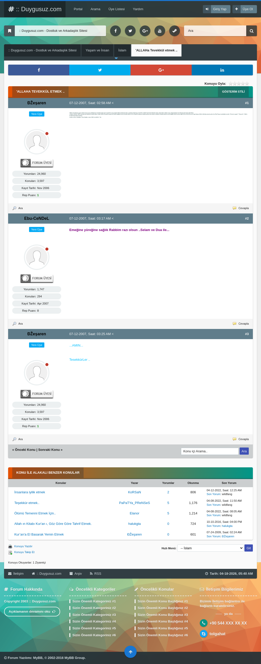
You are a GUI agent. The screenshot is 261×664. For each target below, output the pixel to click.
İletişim (16, 573)
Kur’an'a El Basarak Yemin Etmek (39, 534)
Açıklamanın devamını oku (32, 611)
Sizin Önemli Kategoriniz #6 (94, 635)
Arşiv (76, 573)
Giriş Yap (219, 9)
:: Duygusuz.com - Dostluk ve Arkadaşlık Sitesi (42, 50)
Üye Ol (248, 9)
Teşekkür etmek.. (26, 503)
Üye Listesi (117, 9)
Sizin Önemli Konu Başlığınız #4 (163, 621)
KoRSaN (134, 492)
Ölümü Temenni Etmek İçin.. (35, 513)
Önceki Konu (25, 450)
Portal (78, 9)
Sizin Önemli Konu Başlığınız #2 (163, 608)
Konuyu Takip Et (24, 552)
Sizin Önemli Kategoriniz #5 (94, 628)
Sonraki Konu (49, 450)
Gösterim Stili (233, 91)
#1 (247, 103)
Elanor (134, 513)
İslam (122, 50)
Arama (95, 9)
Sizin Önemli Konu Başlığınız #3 (163, 615)
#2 (247, 218)
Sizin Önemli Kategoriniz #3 (94, 615)
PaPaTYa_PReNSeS (134, 503)
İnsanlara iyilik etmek (29, 492)
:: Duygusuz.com (34, 9)
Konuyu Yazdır (23, 546)
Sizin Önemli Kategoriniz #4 (94, 621)
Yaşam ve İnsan (97, 50)
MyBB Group (74, 658)
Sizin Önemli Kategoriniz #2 (94, 608)
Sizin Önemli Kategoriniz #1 (94, 601)
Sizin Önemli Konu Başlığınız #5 (163, 628)
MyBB (38, 658)
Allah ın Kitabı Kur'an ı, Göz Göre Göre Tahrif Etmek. (53, 524)
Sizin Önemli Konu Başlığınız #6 (163, 635)
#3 (247, 334)
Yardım (138, 9)
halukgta (134, 524)
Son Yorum (213, 494)
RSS (95, 573)
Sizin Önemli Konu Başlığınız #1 (163, 601)
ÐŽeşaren (134, 534)
